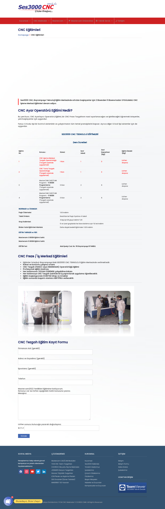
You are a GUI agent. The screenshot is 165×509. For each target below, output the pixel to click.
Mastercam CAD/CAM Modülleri (63, 461)
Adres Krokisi (123, 467)
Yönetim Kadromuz (92, 467)
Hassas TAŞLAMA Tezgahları (62, 473)
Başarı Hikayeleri (91, 479)
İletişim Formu (123, 464)
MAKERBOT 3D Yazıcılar (60, 482)
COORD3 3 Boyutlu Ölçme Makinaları (65, 467)
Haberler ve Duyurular (93, 482)
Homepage (23, 35)
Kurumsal (25, 21)
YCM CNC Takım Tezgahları (61, 464)
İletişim (121, 21)
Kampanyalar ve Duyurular (95, 486)
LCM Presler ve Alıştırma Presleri (63, 476)
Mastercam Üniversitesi (82, 21)
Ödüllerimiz (89, 476)
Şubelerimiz (89, 470)
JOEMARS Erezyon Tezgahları (62, 470)
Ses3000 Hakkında (92, 464)
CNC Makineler (42, 21)
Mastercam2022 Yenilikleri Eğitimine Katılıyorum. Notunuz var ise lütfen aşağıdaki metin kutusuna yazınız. (44, 389)
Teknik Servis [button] (105, 21)
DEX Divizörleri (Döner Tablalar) (63, 479)
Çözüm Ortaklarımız (92, 473)
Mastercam (59, 21)
